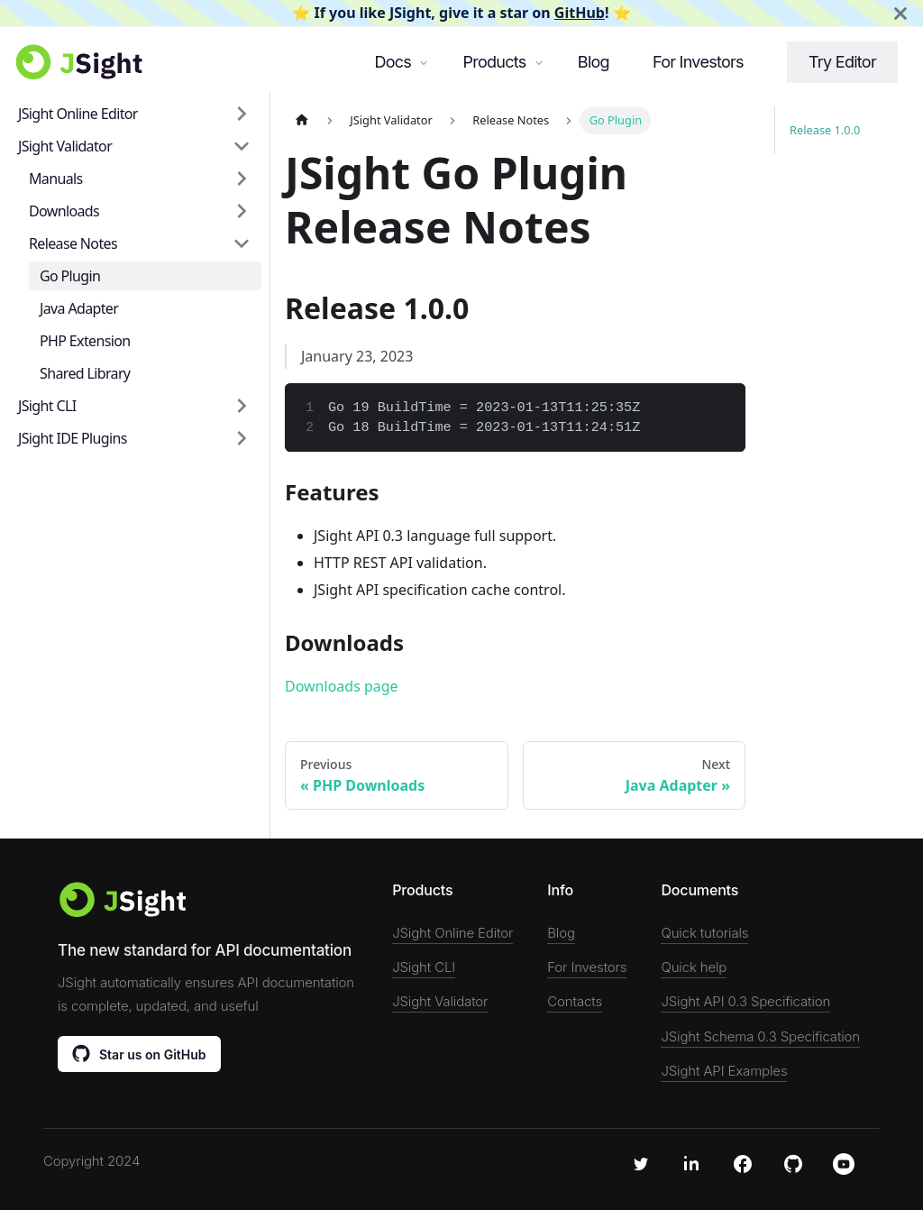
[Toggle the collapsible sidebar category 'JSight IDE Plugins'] (241, 438)
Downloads (64, 211)
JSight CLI (47, 406)
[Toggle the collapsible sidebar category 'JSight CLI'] (241, 405)
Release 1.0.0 (825, 130)
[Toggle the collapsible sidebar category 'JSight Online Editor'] (241, 113)
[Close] (900, 13)
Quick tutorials (704, 932)
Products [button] (493, 61)
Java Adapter (79, 308)
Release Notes (73, 243)
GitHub (579, 13)
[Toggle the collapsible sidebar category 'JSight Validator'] (241, 146)
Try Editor (842, 61)
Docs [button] (392, 61)
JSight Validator (65, 146)
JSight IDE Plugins (72, 438)
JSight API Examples (724, 1070)
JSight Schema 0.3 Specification (760, 1036)
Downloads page (341, 686)
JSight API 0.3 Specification (745, 1001)
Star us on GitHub (139, 1053)
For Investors (698, 61)
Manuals (56, 178)
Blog (593, 61)
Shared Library (85, 373)
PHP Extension (85, 341)
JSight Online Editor (78, 114)
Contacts (574, 1001)
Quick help (694, 967)
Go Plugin (70, 276)
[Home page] (302, 120)
